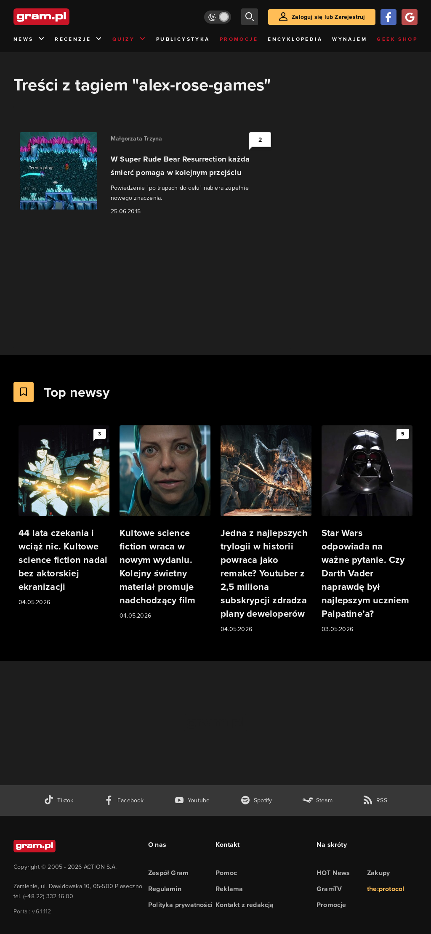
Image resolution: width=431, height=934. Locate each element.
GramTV (329, 889)
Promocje (239, 39)
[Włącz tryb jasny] (217, 17)
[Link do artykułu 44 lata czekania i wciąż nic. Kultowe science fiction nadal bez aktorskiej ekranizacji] (63, 516)
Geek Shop (397, 39)
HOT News (333, 873)
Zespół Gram (168, 873)
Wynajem (349, 39)
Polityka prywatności (180, 905)
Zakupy (378, 873)
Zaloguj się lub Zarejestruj (328, 17)
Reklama (229, 889)
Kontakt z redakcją (245, 905)
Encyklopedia (295, 39)
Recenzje (79, 39)
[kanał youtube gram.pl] (192, 800)
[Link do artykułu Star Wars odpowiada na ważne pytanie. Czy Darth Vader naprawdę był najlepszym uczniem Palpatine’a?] (367, 529)
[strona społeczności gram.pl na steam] (318, 800)
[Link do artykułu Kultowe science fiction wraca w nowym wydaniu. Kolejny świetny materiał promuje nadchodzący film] (165, 523)
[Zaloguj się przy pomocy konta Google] (410, 17)
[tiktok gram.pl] (58, 800)
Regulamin (164, 889)
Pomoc (226, 873)
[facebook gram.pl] (124, 800)
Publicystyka (183, 39)
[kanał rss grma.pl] (375, 800)
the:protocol (385, 889)
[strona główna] (62, 16)
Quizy (129, 39)
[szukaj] (249, 16)
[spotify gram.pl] (256, 800)
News (29, 39)
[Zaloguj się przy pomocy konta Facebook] (388, 17)
